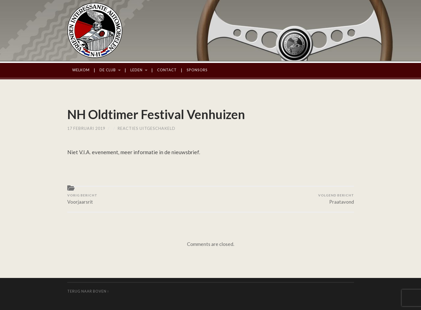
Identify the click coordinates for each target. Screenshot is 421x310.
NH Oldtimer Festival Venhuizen (156, 114)
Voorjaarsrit (82, 199)
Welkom (81, 70)
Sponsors (197, 70)
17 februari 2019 (86, 128)
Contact (167, 70)
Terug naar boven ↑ (88, 291)
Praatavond (336, 199)
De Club (108, 70)
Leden (136, 70)
